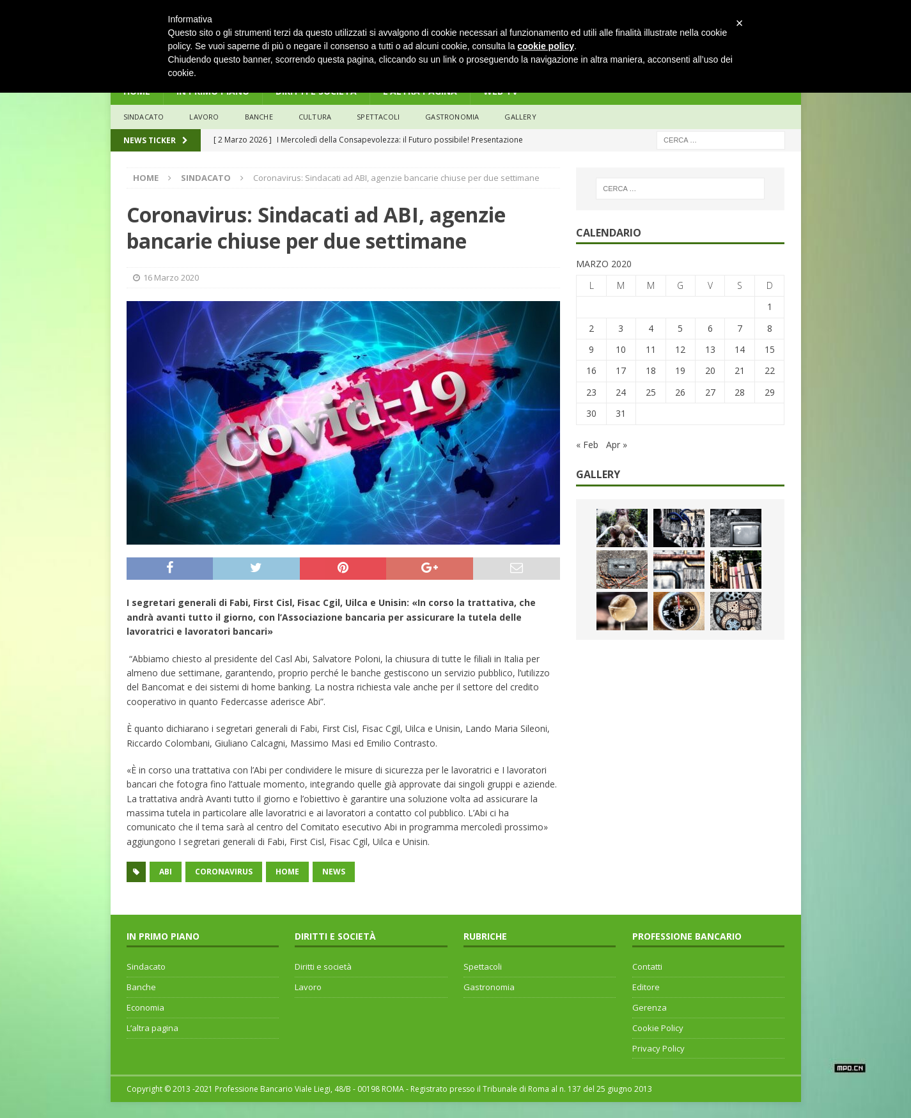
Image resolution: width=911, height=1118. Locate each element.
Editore (646, 987)
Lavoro (308, 987)
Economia (145, 1007)
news (333, 871)
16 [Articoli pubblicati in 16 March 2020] (591, 370)
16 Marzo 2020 (171, 277)
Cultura (315, 116)
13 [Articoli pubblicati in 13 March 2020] (710, 349)
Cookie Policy (657, 1028)
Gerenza (649, 1007)
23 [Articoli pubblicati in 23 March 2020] (591, 392)
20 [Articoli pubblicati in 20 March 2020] (710, 370)
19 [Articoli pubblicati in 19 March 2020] (680, 370)
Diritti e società (323, 966)
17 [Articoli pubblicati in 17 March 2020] (621, 370)
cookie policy (545, 46)
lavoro (204, 116)
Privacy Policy (658, 1048)
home (287, 871)
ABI (165, 871)
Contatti (647, 966)
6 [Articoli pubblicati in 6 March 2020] (710, 328)
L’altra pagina (152, 1028)
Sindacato (146, 966)
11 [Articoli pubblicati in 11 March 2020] (651, 349)
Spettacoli (378, 116)
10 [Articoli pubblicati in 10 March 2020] (621, 349)
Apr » (616, 445)
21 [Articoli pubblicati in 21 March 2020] (740, 370)
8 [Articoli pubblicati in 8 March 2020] (769, 328)
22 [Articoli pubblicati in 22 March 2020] (770, 370)
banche (259, 116)
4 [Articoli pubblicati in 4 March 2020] (650, 328)
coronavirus (224, 871)
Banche (141, 987)
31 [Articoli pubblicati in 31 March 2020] (621, 413)
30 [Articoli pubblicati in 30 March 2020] (591, 413)
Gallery (520, 116)
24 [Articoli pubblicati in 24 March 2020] (621, 392)
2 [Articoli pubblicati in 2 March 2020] (591, 328)
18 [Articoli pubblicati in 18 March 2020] (651, 370)
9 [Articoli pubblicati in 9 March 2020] (591, 349)
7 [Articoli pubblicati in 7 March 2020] (739, 328)
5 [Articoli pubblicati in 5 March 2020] (680, 328)
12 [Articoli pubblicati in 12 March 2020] (680, 349)
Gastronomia (452, 116)
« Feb (587, 445)
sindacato (143, 116)
